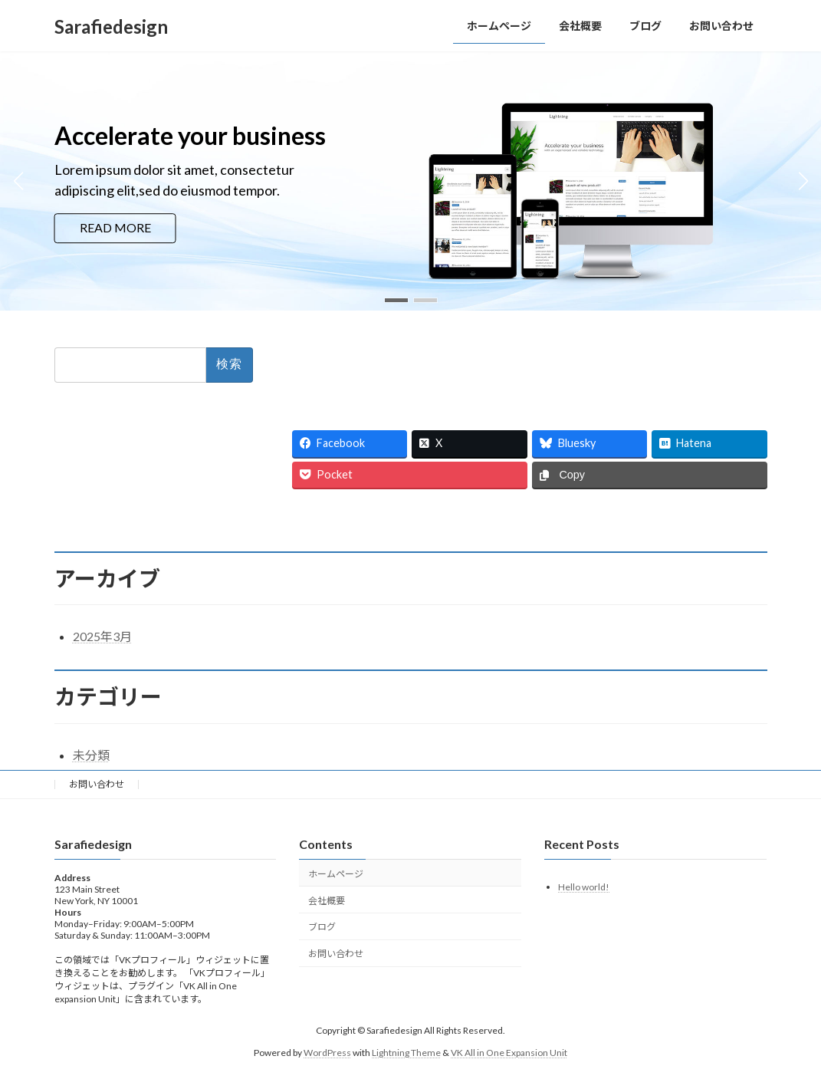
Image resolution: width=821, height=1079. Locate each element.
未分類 (91, 755)
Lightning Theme (406, 1052)
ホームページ (335, 873)
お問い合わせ (96, 784)
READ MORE (115, 228)
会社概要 (326, 900)
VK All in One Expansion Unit (509, 1052)
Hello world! (583, 886)
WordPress (327, 1052)
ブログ (322, 927)
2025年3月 (102, 636)
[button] (396, 300)
